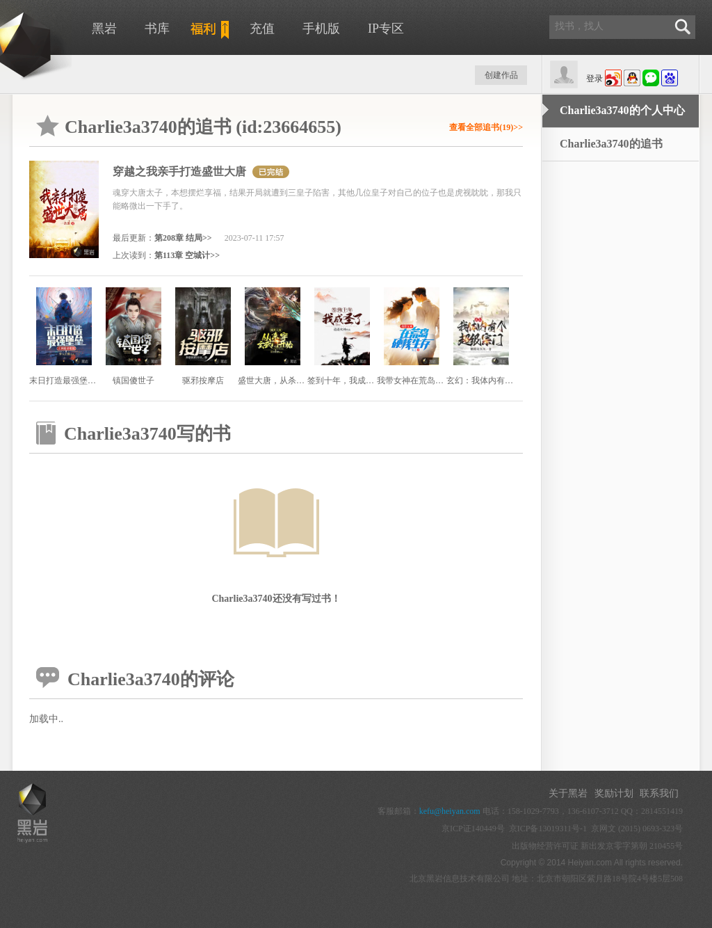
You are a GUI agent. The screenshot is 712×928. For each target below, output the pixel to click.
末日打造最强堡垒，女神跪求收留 (91, 380)
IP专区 (386, 28)
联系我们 (659, 793)
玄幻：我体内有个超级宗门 (496, 380)
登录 (594, 78)
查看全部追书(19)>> (486, 127)
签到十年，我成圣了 (344, 380)
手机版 (321, 28)
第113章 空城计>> (187, 255)
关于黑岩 (568, 793)
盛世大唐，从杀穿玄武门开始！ (296, 380)
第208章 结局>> (183, 238)
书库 (157, 28)
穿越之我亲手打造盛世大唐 (179, 171)
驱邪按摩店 (203, 380)
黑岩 (104, 28)
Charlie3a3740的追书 (611, 144)
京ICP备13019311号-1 (548, 828)
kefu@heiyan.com (449, 811)
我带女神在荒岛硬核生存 (423, 380)
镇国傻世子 (133, 380)
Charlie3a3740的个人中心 (622, 110)
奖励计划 (613, 793)
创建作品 (501, 75)
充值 (262, 28)
